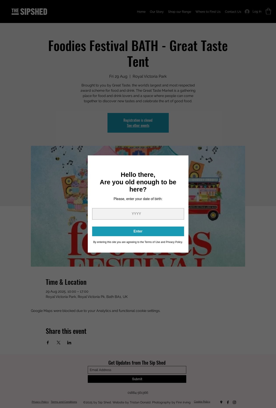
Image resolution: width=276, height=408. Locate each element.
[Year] (138, 214)
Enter (138, 231)
